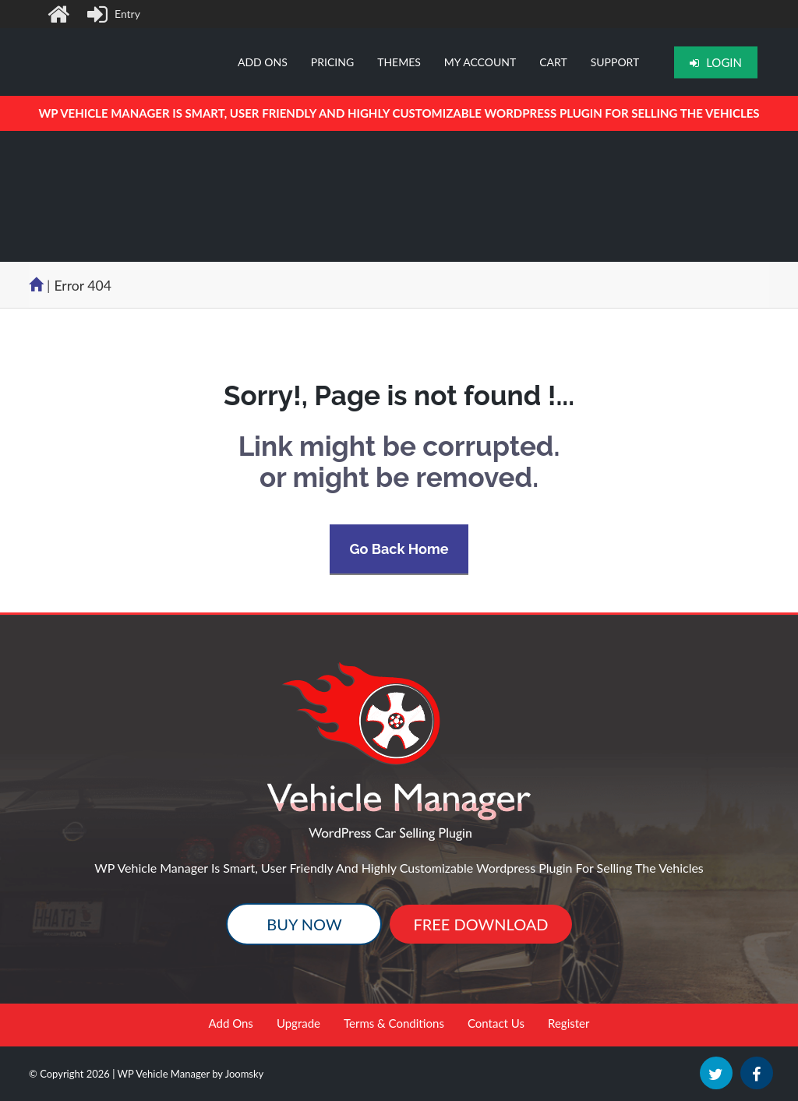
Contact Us (496, 1023)
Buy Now (304, 924)
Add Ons (231, 1023)
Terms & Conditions (394, 1023)
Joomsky (244, 1073)
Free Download (480, 924)
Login (716, 62)
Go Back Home (398, 549)
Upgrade (298, 1023)
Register (568, 1023)
